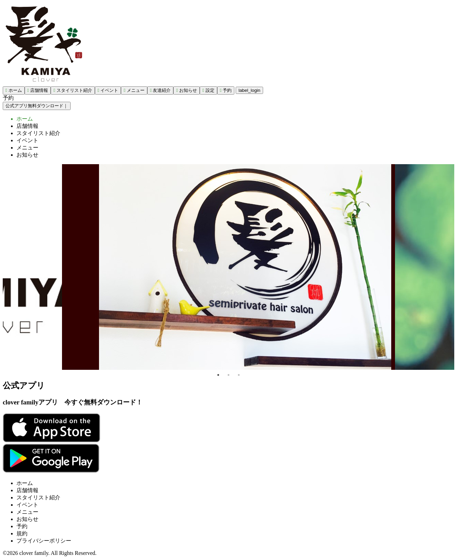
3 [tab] (238, 375)
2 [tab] (228, 375)
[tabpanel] (228, 267)
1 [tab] (218, 375)
